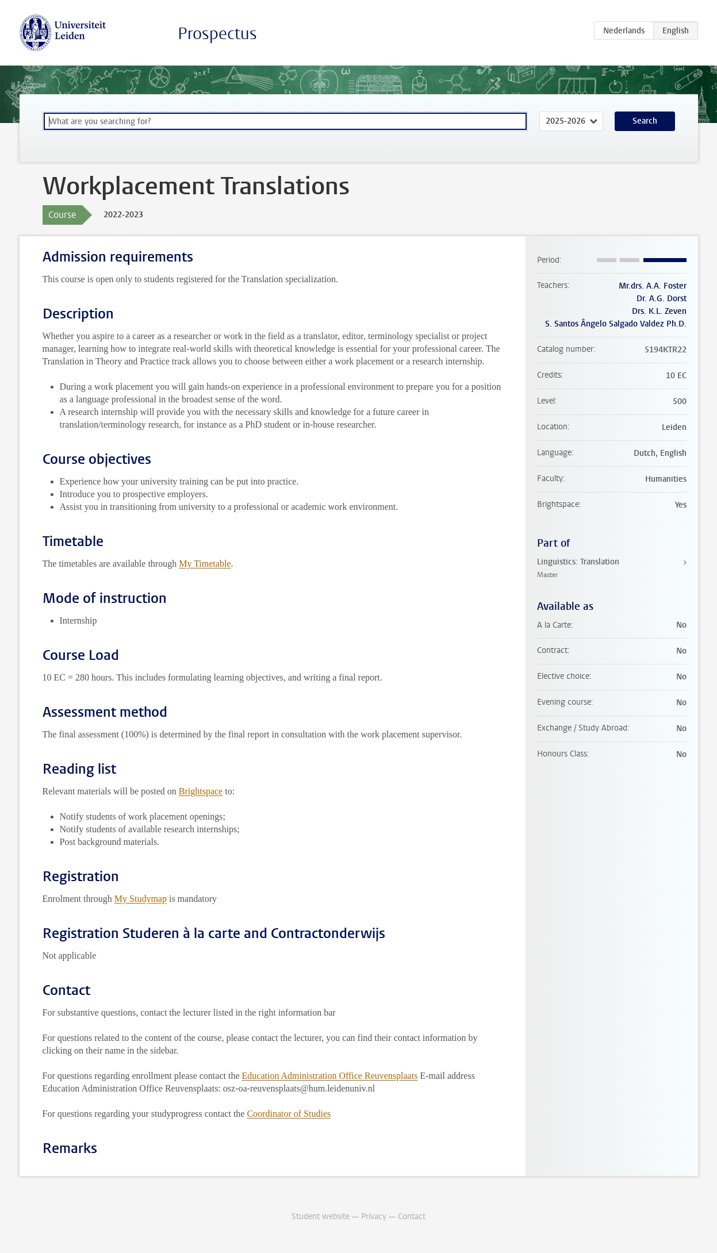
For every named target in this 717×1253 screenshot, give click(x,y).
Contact (411, 1216)
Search (644, 121)
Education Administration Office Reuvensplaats (330, 1076)
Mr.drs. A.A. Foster (653, 285)
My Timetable (205, 563)
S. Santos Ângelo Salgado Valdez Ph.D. (616, 323)
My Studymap (140, 899)
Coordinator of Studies (289, 1114)
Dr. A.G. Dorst (662, 298)
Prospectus (217, 33)
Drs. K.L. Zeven (659, 311)
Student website (321, 1216)
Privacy (373, 1216)
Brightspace (201, 791)
